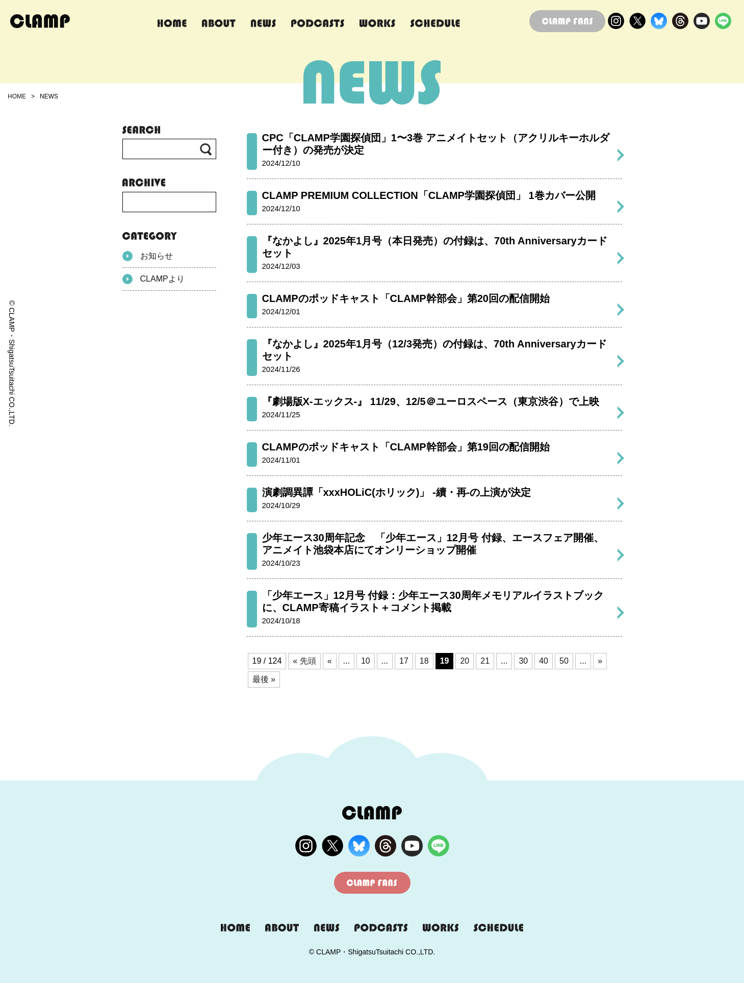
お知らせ (147, 256)
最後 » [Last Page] (263, 679)
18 (424, 661)
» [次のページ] (600, 661)
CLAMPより (153, 279)
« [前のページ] (329, 661)
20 (464, 661)
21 (485, 661)
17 (403, 661)
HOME (17, 96)
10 (365, 661)
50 (564, 661)
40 (543, 661)
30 (523, 661)
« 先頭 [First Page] (304, 661)
